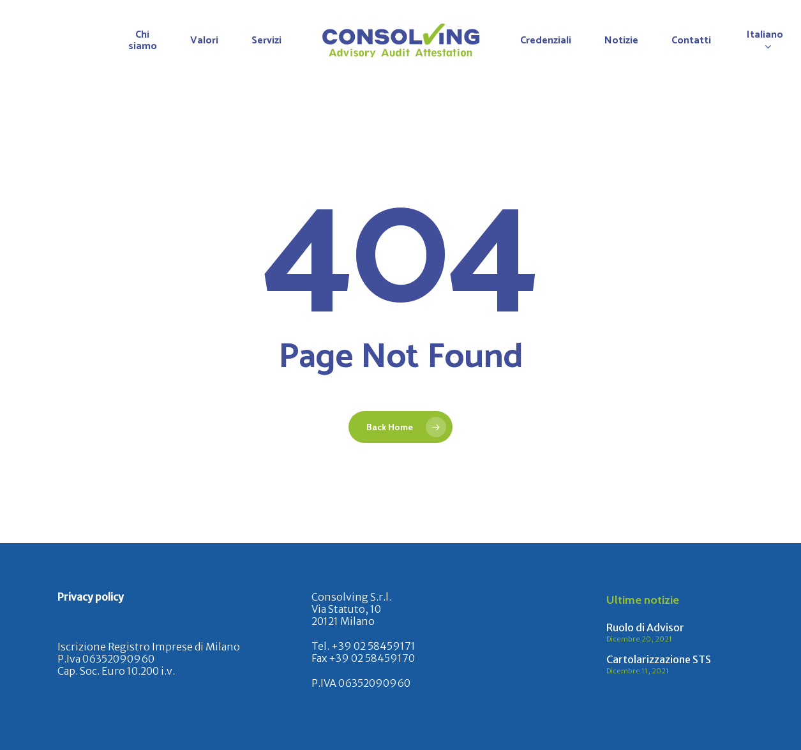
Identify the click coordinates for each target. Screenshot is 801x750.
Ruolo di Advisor (645, 627)
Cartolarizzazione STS (658, 659)
